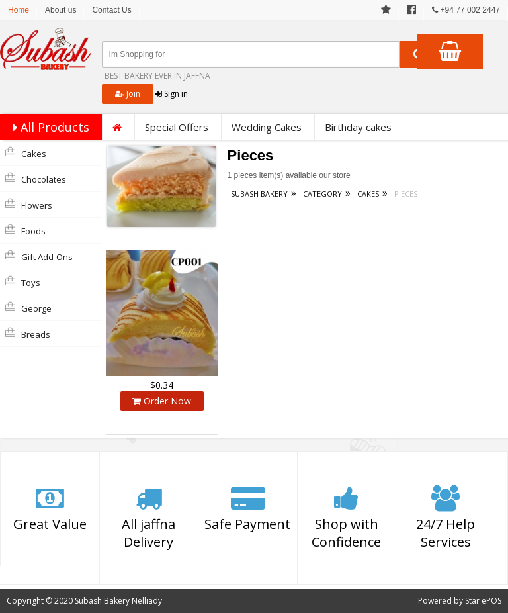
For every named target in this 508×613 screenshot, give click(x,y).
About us (60, 10)
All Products (48, 127)
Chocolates (35, 178)
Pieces (405, 194)
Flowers (28, 204)
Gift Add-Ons (39, 256)
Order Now (161, 401)
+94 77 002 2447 (466, 10)
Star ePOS (483, 600)
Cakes (25, 153)
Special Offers (176, 127)
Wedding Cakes (267, 127)
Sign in (171, 93)
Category (322, 194)
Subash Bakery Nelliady (118, 600)
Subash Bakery (259, 194)
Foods (25, 230)
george (28, 307)
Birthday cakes (358, 127)
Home (18, 10)
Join (127, 93)
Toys (22, 282)
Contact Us (111, 10)
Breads (27, 333)
